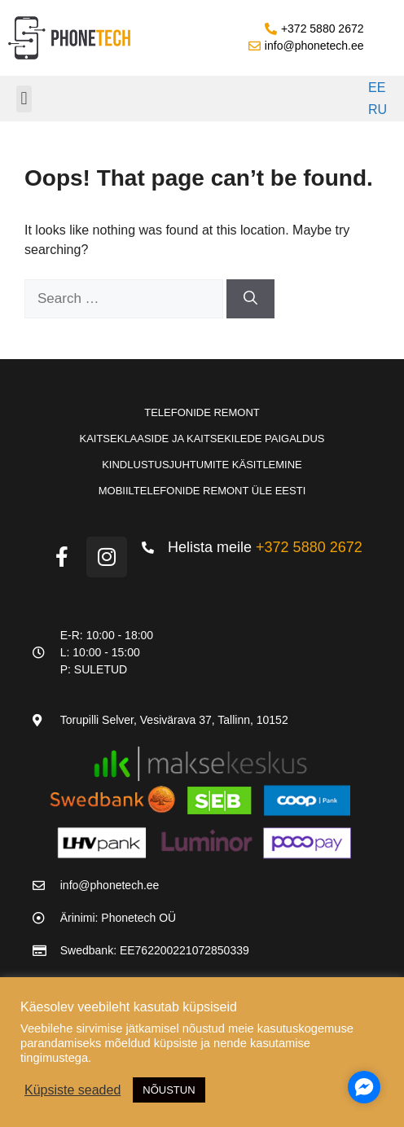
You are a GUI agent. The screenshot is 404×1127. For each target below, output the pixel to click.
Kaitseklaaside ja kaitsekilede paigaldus (201, 438)
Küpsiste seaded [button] (72, 1090)
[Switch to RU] (375, 110)
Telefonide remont (202, 412)
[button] (24, 99)
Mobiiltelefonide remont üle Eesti (202, 491)
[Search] (250, 298)
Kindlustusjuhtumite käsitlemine (202, 464)
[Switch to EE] (375, 88)
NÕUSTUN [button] (169, 1090)
